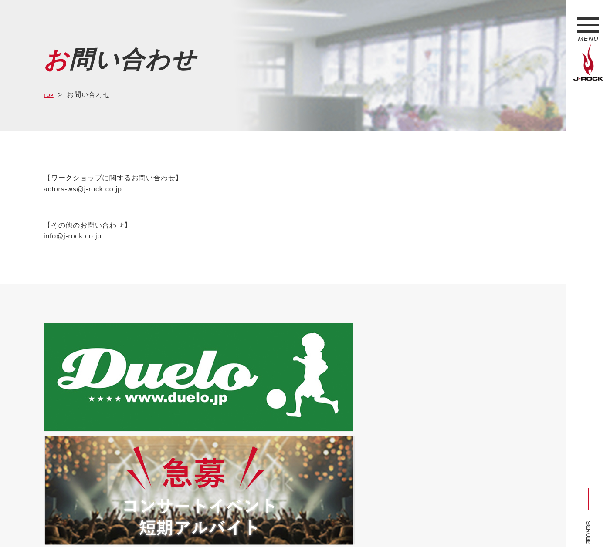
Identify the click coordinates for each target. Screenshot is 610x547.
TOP (51, 94)
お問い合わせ (269, 524)
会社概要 (146, 524)
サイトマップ (187, 524)
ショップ (228, 524)
